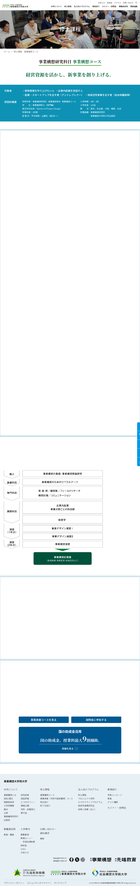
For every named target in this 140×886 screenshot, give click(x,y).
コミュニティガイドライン (39, 882)
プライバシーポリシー (14, 882)
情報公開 (25, 805)
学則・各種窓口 (28, 809)
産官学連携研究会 (86, 805)
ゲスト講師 (113, 802)
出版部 (7, 819)
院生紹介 (44, 802)
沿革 (6, 812)
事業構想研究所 (11, 816)
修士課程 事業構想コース (26, 51)
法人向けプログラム (88, 789)
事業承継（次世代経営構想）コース (56, 798)
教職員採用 (9, 829)
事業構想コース (47, 794)
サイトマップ (60, 882)
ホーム (7, 51)
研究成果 (25, 794)
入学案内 (25, 829)
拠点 (6, 809)
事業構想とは (10, 794)
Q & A (23, 848)
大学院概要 (9, 805)
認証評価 (25, 798)
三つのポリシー (28, 802)
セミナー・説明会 (117, 807)
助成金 (24, 845)
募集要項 (25, 834)
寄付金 (24, 812)
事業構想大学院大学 (15, 781)
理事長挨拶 (9, 802)
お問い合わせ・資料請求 (48, 831)
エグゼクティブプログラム (90, 802)
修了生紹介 (45, 805)
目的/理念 (8, 798)
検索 (42, 838)
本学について (11, 789)
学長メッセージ (115, 794)
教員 (110, 798)
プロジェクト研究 (86, 798)
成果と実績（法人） (87, 809)
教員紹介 (112, 789)
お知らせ (25, 852)
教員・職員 (9, 834)
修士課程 (44, 789)
